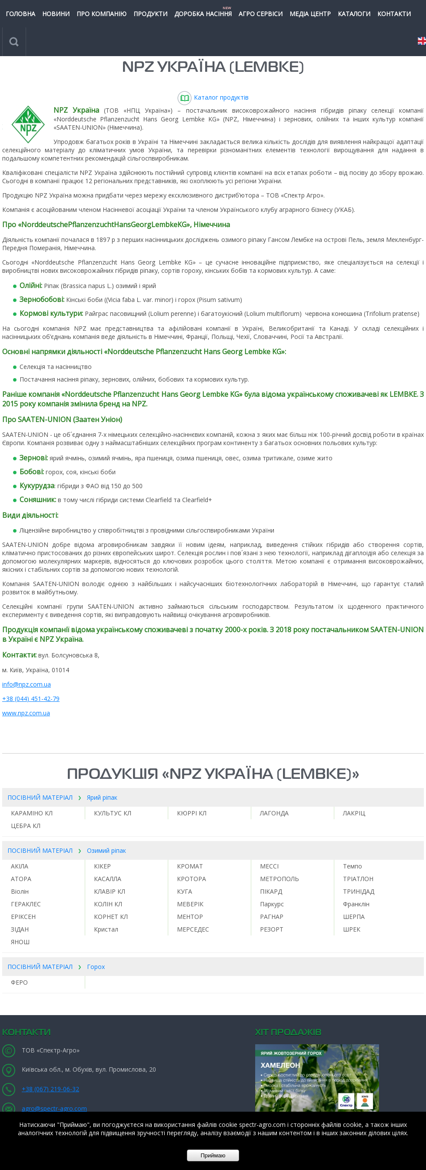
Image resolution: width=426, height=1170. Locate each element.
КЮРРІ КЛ (191, 813)
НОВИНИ (56, 14)
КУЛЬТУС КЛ (112, 813)
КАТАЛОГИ (354, 14)
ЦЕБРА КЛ (25, 825)
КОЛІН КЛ (108, 904)
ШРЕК (351, 929)
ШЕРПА (354, 916)
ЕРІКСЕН (23, 916)
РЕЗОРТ (271, 929)
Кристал (106, 929)
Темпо (352, 866)
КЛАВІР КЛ (109, 891)
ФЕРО (19, 982)
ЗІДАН (20, 929)
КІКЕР (102, 866)
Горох (96, 966)
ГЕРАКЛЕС (26, 904)
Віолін (20, 891)
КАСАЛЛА (107, 879)
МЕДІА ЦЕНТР (310, 14)
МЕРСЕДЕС (193, 929)
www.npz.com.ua (26, 713)
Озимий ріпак (106, 850)
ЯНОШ (20, 942)
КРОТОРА (191, 879)
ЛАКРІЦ (354, 813)
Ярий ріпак (102, 797)
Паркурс (272, 904)
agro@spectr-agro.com (54, 1108)
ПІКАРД (271, 891)
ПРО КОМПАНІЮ (101, 14)
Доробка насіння (203, 11)
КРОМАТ (190, 866)
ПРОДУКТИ (150, 14)
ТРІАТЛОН (358, 879)
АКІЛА (19, 866)
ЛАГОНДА (274, 813)
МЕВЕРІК (190, 904)
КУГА (184, 891)
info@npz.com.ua (26, 684)
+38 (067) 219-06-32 (50, 1089)
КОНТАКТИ (394, 14)
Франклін (356, 904)
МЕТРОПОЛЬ (279, 879)
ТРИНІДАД (358, 891)
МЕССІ (269, 866)
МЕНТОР (190, 916)
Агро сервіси (261, 14)
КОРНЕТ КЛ (111, 916)
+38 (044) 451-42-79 (31, 698)
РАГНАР (271, 916)
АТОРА (21, 879)
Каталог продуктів (213, 97)
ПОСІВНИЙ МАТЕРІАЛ (40, 797)
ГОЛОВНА (20, 14)
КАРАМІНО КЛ (32, 813)
